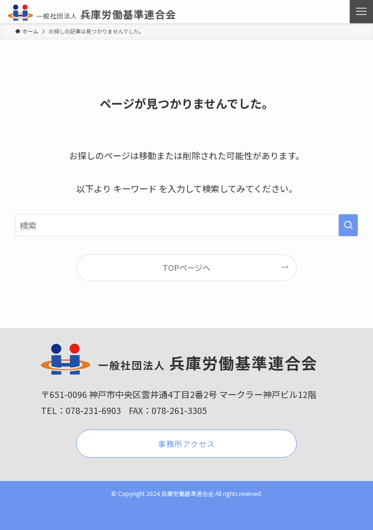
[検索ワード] (186, 225)
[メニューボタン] (361, 11)
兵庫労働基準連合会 (91, 14)
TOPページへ (186, 267)
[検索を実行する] (348, 225)
